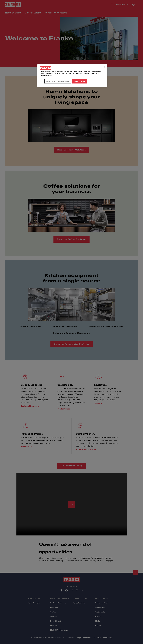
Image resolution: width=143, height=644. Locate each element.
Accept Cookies (79, 81)
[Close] (104, 67)
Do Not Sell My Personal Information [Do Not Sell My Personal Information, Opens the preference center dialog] (58, 81)
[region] (72, 75)
